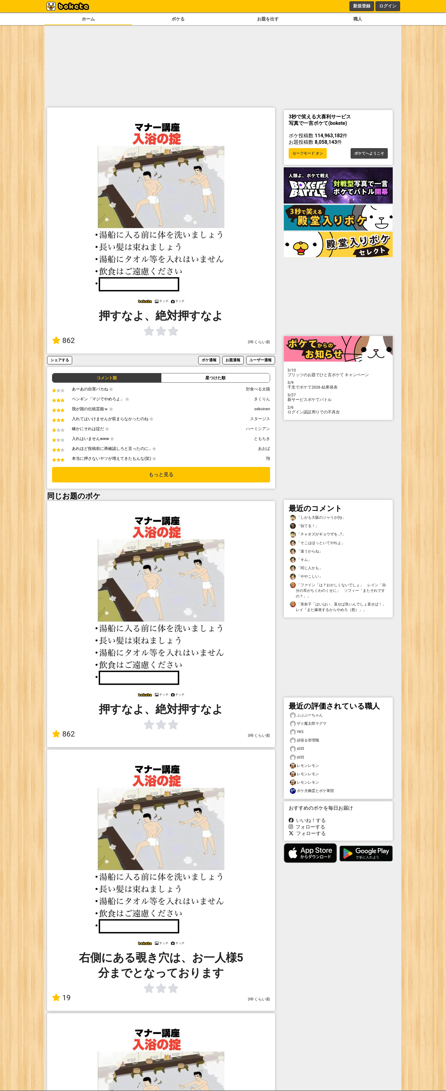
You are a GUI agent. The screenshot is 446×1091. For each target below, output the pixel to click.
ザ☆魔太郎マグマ (308, 724)
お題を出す (268, 19)
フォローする (307, 827)
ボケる (178, 19)
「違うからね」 (306, 551)
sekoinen (262, 409)
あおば (264, 448)
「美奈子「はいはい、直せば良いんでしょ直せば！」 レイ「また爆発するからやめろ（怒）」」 (339, 606)
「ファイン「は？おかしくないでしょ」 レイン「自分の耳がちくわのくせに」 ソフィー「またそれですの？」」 (338, 590)
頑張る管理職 (304, 740)
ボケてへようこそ (369, 153)
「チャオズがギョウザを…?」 (318, 534)
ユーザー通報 (260, 360)
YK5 (297, 732)
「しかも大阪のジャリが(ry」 (318, 518)
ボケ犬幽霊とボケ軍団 (312, 791)
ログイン (387, 5)
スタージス (260, 418)
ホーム (88, 19)
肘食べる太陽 (258, 389)
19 (61, 997)
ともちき (262, 438)
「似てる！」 (304, 526)
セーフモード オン (307, 153)
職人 (357, 19)
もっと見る (161, 474)
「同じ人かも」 (306, 568)
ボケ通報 (209, 360)
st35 (297, 749)
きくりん (262, 399)
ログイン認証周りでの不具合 (338, 409)
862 (63, 340)
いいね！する (307, 820)
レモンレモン (304, 766)
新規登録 (361, 5)
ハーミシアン (258, 428)
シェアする (59, 360)
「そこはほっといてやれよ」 (317, 543)
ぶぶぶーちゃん (306, 715)
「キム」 (301, 560)
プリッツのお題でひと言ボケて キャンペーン (338, 372)
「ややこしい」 (306, 576)
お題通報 (232, 360)
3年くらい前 (259, 342)
